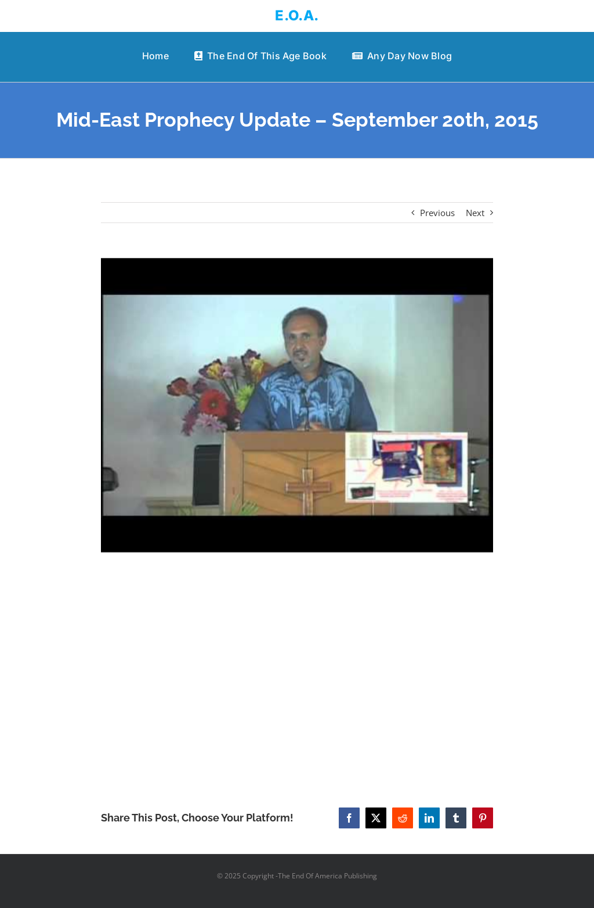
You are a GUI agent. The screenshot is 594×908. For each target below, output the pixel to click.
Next (475, 212)
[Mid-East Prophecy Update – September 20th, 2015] (297, 405)
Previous (437, 212)
